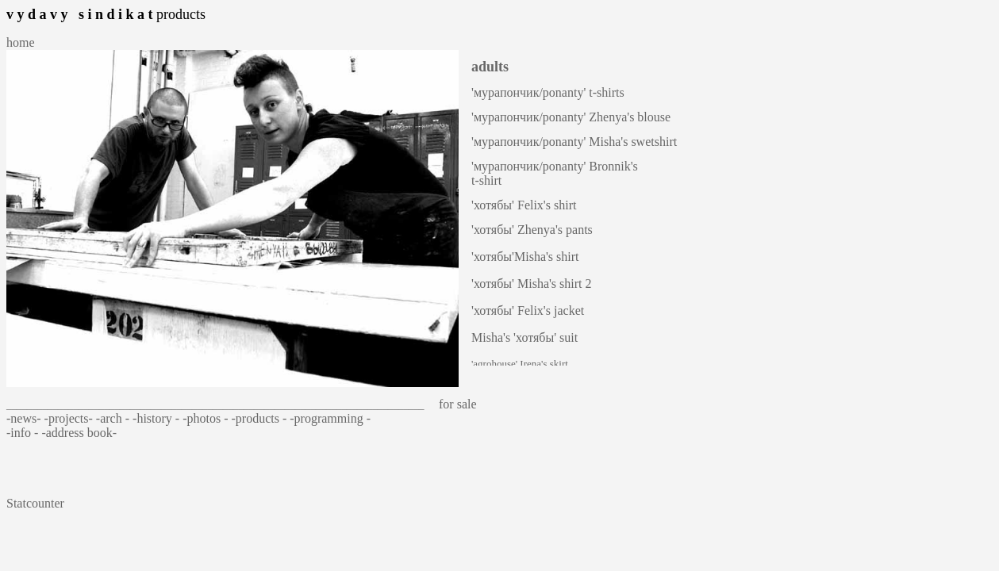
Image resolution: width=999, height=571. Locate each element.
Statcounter (35, 503)
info (22, 432)
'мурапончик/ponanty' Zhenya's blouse (570, 117)
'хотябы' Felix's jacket (527, 310)
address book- (81, 432)
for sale (453, 404)
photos (205, 418)
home (20, 42)
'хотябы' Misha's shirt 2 (531, 283)
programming (330, 418)
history (155, 418)
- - (131, 418)
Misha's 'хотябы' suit (524, 337)
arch (112, 418)
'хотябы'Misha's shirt (525, 256)
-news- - (27, 418)
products (259, 418)
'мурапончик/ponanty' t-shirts (547, 92)
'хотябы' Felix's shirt (523, 205)
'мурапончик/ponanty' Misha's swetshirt (574, 141)
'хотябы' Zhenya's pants (532, 229)
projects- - (74, 418)
